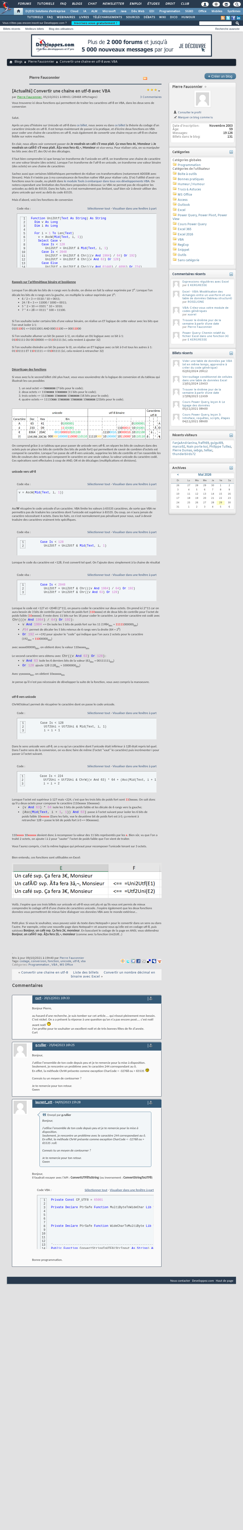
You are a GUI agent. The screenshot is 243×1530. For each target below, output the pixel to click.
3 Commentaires (151, 97)
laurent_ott (43, 1108)
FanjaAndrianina (184, 443)
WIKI (162, 17)
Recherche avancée (227, 28)
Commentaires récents (188, 274)
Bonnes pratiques (191, 179)
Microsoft (109, 11)
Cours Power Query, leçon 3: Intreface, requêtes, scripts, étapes (206, 416)
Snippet (183, 250)
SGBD (189, 11)
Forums (24, 4)
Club (184, 4)
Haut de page (224, 1286)
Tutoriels (45, 4)
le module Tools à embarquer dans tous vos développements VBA (106, 181)
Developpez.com (203, 1286)
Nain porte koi (197, 447)
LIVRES (84, 17)
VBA (54, 971)
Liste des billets (86, 979)
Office (202, 11)
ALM (94, 11)
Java (123, 11)
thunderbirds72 (184, 454)
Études (153, 4)
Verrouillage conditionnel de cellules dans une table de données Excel (207, 378)
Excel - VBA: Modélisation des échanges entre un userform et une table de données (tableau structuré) (207, 295)
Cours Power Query (192, 224)
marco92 (178, 447)
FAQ (62, 4)
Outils (182, 255)
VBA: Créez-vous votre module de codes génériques (205, 309)
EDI (151, 11)
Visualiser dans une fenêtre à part (135, 208)
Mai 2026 (204, 475)
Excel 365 (184, 229)
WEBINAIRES (66, 17)
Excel (181, 210)
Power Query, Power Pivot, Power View (199, 217)
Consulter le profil (187, 112)
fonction (53, 967)
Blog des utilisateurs (61, 28)
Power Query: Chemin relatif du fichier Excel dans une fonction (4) (205, 334)
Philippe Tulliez (220, 447)
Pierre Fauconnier (41, 62)
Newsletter (113, 4)
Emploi (135, 4)
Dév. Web (137, 11)
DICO (173, 17)
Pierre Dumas (182, 451)
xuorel (192, 314)
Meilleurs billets (34, 28)
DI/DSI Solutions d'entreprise (45, 11)
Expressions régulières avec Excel (205, 282)
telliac (208, 451)
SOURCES (133, 17)
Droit (170, 4)
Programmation (169, 11)
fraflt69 (203, 443)
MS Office (66, 971)
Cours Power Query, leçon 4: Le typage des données (203, 403)
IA (84, 11)
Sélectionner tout (98, 208)
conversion (38, 967)
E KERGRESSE (197, 285)
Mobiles (216, 11)
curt (38, 1005)
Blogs (76, 4)
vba (83, 967)
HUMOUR (188, 17)
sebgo (198, 451)
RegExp (183, 245)
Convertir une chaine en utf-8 (44, 979)
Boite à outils (187, 174)
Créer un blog (220, 76)
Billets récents (11, 28)
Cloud (74, 11)
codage (25, 967)
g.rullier (40, 1051)
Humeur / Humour (191, 184)
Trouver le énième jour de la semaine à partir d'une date (201, 322)
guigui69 (216, 443)
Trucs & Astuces (189, 190)
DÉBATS (149, 17)
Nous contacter (180, 1286)
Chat (92, 4)
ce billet (82, 125)
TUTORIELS (35, 17)
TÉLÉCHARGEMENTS (107, 17)
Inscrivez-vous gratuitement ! (95, 23)
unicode (65, 967)
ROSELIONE (196, 302)
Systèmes (234, 11)
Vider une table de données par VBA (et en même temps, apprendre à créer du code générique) (207, 364)
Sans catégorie (188, 260)
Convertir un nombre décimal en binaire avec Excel (113, 981)
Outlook (184, 205)
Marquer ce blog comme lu (193, 117)
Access (183, 200)
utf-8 (76, 967)
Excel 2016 (185, 235)
